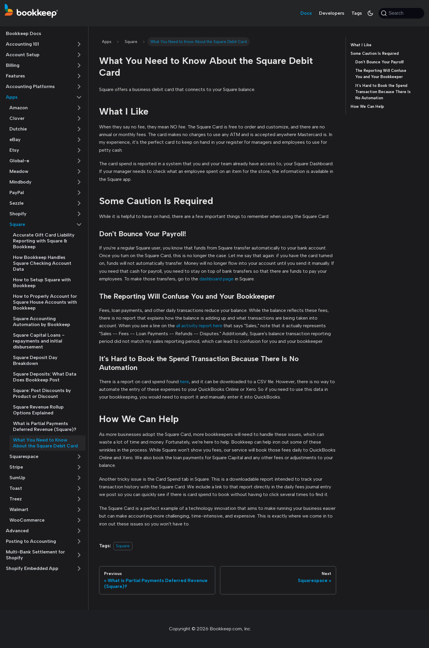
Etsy (14, 150)
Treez (15, 499)
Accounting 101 (22, 44)
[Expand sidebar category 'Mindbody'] (79, 182)
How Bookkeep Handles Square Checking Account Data (42, 263)
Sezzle (16, 203)
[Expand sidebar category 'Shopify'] (79, 214)
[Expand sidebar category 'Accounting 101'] (79, 44)
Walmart (18, 509)
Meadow (18, 171)
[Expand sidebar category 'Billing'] (79, 65)
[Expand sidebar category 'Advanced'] (79, 530)
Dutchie (18, 129)
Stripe (16, 467)
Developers (331, 13)
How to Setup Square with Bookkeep (42, 282)
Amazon (18, 107)
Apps (12, 97)
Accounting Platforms (30, 86)
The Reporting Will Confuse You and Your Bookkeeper (380, 73)
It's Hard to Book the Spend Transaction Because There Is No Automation (383, 91)
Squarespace (23, 456)
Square (17, 224)
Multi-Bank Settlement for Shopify (35, 555)
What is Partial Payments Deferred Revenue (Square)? (44, 426)
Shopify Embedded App (32, 568)
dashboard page (216, 279)
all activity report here (199, 325)
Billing (12, 65)
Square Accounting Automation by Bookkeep (41, 321)
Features (15, 76)
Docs (306, 13)
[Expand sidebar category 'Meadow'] (79, 171)
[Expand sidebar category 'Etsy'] (79, 150)
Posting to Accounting (31, 541)
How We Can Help (367, 106)
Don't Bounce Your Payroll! (379, 62)
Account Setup (23, 54)
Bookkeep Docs (23, 33)
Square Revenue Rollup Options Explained (38, 410)
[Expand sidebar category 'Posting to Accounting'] (79, 541)
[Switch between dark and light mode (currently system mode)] (370, 13)
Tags (356, 13)
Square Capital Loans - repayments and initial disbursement (39, 341)
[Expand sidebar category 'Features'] (79, 76)
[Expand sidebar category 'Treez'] (79, 499)
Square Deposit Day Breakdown (35, 360)
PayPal (16, 192)
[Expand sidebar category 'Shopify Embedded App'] (79, 568)
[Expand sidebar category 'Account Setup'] (79, 54)
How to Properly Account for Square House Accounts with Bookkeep (45, 302)
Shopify (18, 213)
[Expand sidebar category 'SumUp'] (79, 477)
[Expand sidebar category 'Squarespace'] (79, 456)
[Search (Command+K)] (401, 13)
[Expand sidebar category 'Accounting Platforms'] (79, 86)
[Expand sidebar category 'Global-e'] (79, 161)
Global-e (19, 160)
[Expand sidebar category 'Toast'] (79, 488)
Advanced (17, 530)
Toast (15, 488)
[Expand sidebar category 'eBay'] (79, 139)
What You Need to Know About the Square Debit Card (45, 443)
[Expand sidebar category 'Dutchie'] (79, 129)
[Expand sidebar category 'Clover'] (79, 118)
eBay (15, 139)
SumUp (17, 477)
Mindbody (20, 182)
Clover (16, 118)
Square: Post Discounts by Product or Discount (42, 393)
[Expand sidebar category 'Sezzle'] (79, 203)
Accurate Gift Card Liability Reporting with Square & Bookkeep (44, 240)
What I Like (361, 45)
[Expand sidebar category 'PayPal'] (79, 192)
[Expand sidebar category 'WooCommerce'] (79, 520)
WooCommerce (27, 520)
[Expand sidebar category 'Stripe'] (79, 467)
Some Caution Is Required (375, 53)
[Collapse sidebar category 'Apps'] (79, 97)
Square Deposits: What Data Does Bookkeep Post (44, 377)
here (184, 381)
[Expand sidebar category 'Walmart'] (79, 509)
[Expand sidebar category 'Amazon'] (79, 108)
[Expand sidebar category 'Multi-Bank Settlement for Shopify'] (79, 555)
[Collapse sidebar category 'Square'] (79, 224)
